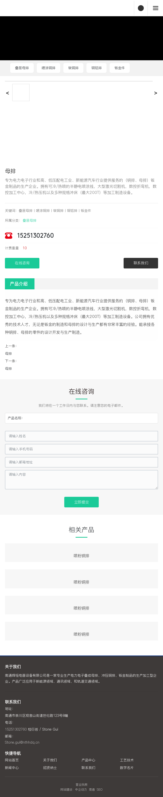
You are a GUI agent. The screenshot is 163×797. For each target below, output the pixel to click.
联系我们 (88, 767)
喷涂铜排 (48, 67)
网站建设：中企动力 (73, 789)
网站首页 (12, 760)
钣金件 (119, 67)
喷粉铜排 (81, 555)
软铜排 (73, 67)
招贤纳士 (50, 767)
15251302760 (35, 236)
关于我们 (50, 760)
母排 (8, 353)
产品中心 (88, 760)
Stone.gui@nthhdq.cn (22, 742)
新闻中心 (12, 767)
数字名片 (127, 767)
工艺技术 (127, 760)
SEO (99, 789)
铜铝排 (96, 67)
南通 (92, 789)
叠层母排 (22, 67)
